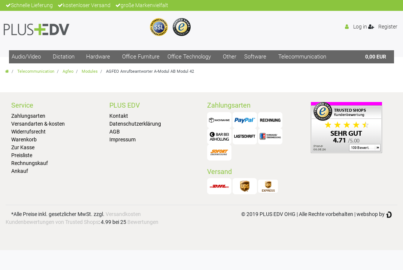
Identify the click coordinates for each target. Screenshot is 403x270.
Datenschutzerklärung (135, 124)
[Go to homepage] (7, 71)
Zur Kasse (22, 147)
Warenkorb (24, 139)
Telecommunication (302, 56)
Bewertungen (142, 222)
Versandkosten (123, 214)
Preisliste (21, 155)
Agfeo (68, 71)
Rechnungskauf (29, 163)
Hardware (98, 56)
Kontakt (118, 116)
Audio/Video (26, 56)
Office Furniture (141, 56)
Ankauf (19, 171)
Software (255, 56)
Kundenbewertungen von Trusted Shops (52, 222)
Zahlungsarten (28, 116)
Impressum (122, 139)
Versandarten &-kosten (38, 124)
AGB (114, 132)
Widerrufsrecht (28, 132)
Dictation (64, 56)
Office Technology (189, 56)
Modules (90, 71)
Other (229, 56)
